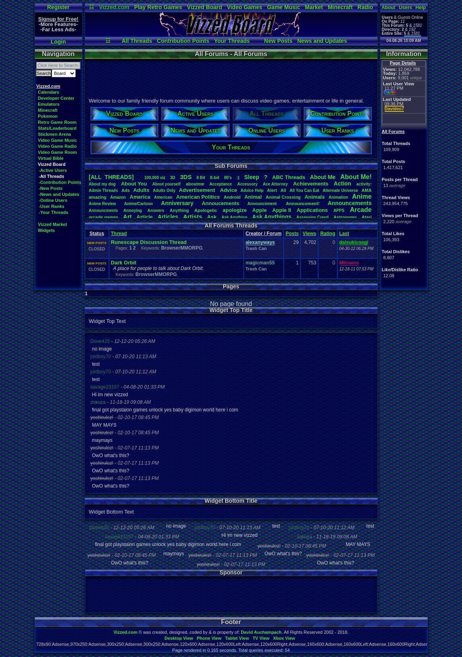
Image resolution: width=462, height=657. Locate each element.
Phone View (209, 638)
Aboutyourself (166, 184)
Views (309, 233)
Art (127, 216)
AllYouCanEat (304, 190)
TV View (260, 638)
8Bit (200, 177)
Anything (179, 210)
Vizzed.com (114, 7)
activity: (364, 184)
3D (173, 177)
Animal (253, 197)
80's (228, 177)
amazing (98, 197)
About (388, 7)
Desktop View (178, 638)
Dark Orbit (124, 263)
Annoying (132, 210)
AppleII (281, 210)
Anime (361, 196)
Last (344, 233)
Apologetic (205, 210)
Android (232, 197)
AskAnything (234, 217)
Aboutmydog (102, 184)
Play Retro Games (158, 7)
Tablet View (237, 638)
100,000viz (154, 177)
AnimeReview (102, 204)
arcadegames (103, 217)
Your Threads (232, 41)
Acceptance (221, 184)
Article (145, 217)
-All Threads (52, 176)
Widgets (46, 230)
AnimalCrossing (283, 197)
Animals (315, 197)
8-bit (214, 177)
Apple (259, 210)
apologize (235, 210)
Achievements (310, 184)
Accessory (247, 184)
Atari (366, 217)
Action (342, 183)
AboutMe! (355, 176)
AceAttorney (275, 184)
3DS (186, 176)
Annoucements (220, 203)
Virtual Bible (51, 158)
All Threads (136, 41)
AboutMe (323, 177)
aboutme (195, 183)
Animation (338, 197)
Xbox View (284, 638)
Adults (141, 190)
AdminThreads (103, 190)
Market (314, 7)
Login (58, 41)
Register (58, 7)
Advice (228, 190)
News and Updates (322, 41)
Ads (125, 190)
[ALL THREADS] (111, 177)
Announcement (263, 204)
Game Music (283, 7)
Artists (192, 216)
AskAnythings (271, 217)
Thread (119, 233)
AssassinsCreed (312, 217)
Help (421, 7)
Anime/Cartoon (138, 204)
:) (237, 177)
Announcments (103, 210)
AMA (366, 190)
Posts (292, 233)
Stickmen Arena (54, 134)
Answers (155, 210)
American (163, 197)
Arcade (360, 209)
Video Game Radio (57, 146)
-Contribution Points (60, 182)
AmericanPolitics (198, 197)
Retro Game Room (57, 122)
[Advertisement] (231, 77)
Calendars (48, 92)
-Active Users (53, 170)
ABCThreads (288, 177)
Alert (272, 190)
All (283, 190)
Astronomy (345, 217)
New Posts (278, 41)
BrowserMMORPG (181, 248)
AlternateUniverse (340, 190)
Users (405, 7)
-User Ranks (52, 206)
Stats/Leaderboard (57, 128)
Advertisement (197, 190)
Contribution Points (183, 41)
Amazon (118, 197)
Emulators (49, 104)
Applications (312, 210)
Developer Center (56, 98)
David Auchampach (261, 632)
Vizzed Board (204, 7)
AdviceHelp (251, 190)
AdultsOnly (164, 190)
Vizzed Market (52, 224)
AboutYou (134, 184)
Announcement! (303, 203)
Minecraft (340, 7)
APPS (338, 210)
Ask (212, 217)
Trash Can (256, 248)
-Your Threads (54, 212)
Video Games (244, 7)
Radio (365, 7)
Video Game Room (57, 152)
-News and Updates (59, 194)
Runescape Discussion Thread (149, 242)
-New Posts (51, 188)
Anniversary (177, 203)
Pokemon (48, 116)
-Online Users (53, 200)
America (140, 197)
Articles (167, 217)
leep (251, 177)
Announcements (350, 203)
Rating (327, 233)
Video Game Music (57, 140)
